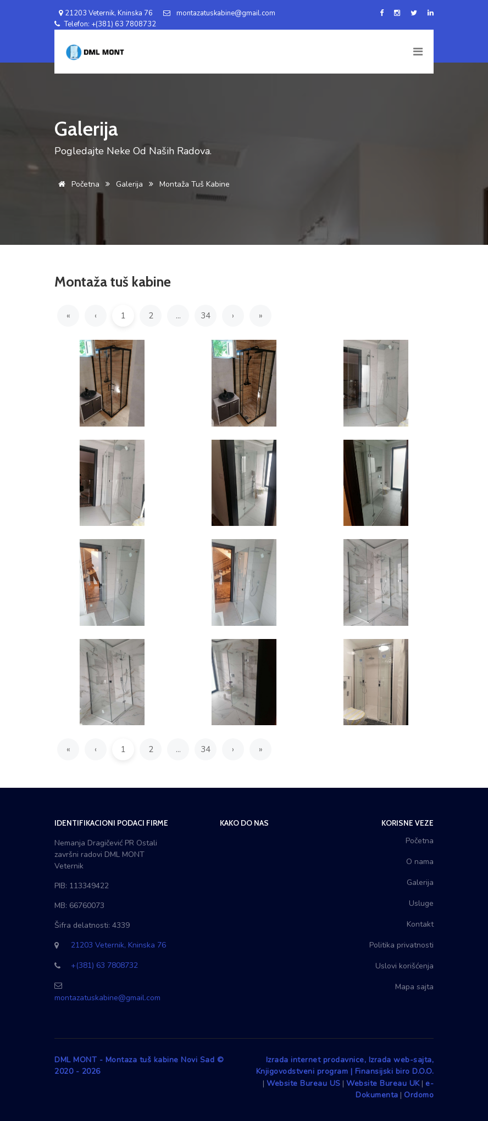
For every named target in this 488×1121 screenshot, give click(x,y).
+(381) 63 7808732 (104, 965)
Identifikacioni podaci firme (111, 823)
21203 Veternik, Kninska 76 (103, 13)
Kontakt (420, 924)
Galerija (129, 184)
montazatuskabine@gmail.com (219, 13)
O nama (420, 861)
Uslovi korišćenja (404, 966)
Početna (76, 184)
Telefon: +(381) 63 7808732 (105, 24)
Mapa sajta (414, 987)
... (178, 315)
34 (205, 315)
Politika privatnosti (401, 945)
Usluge (421, 903)
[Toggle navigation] (417, 51)
